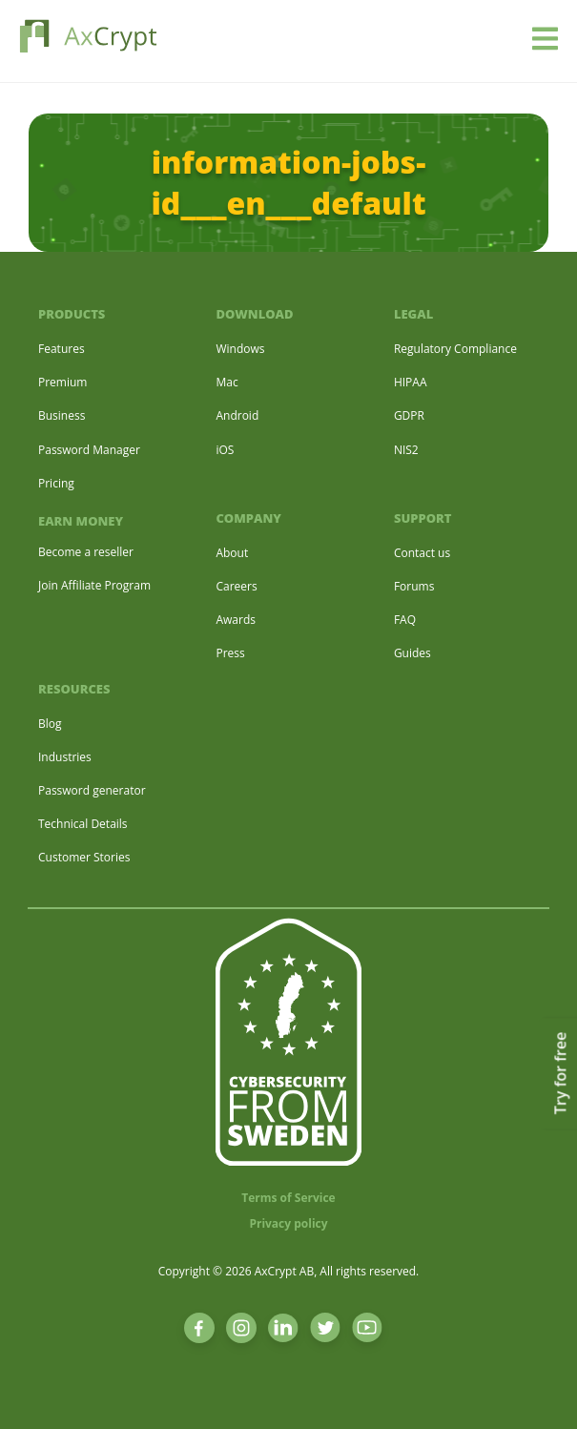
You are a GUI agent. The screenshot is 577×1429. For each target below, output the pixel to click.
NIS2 (406, 450)
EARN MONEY (80, 520)
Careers (236, 586)
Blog (50, 723)
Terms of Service (288, 1198)
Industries (65, 757)
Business (61, 415)
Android (237, 415)
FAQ (405, 619)
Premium (62, 382)
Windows (240, 349)
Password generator (92, 790)
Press (230, 653)
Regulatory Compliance (455, 349)
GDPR (409, 415)
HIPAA (410, 382)
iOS (225, 450)
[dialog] (541, 1391)
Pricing (56, 483)
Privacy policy (288, 1223)
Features (61, 349)
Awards (236, 619)
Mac (226, 382)
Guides (412, 653)
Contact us (422, 553)
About (232, 553)
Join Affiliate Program (94, 585)
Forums (414, 586)
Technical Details (83, 824)
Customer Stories (84, 857)
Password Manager (89, 450)
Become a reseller (86, 552)
